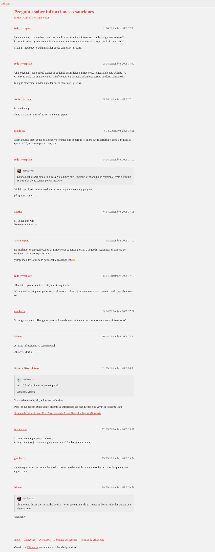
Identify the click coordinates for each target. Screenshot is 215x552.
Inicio (17, 539)
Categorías (29, 539)
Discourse (32, 547)
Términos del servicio (65, 539)
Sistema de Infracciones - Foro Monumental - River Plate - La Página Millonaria (57, 413)
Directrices (45, 539)
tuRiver (6, 3)
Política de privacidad (92, 539)
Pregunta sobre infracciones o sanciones (54, 11)
